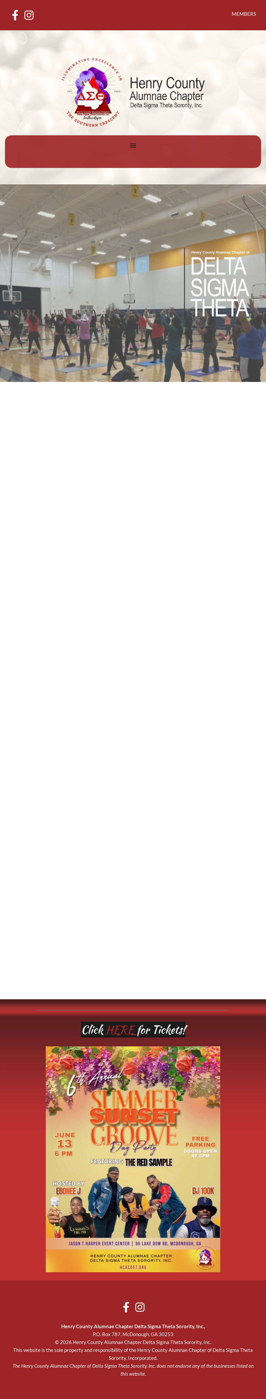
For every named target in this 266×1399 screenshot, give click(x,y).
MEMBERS (244, 14)
